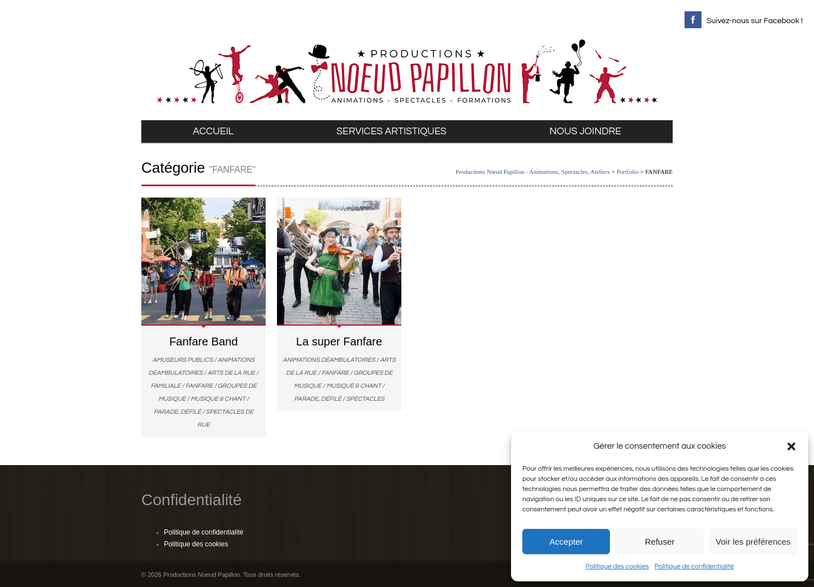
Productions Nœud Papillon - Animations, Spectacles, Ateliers (533, 171)
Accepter (566, 541)
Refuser (660, 541)
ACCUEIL (213, 131)
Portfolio (628, 171)
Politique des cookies (617, 566)
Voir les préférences (753, 541)
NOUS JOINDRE (585, 131)
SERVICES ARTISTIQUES (391, 131)
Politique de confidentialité (694, 566)
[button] (791, 446)
